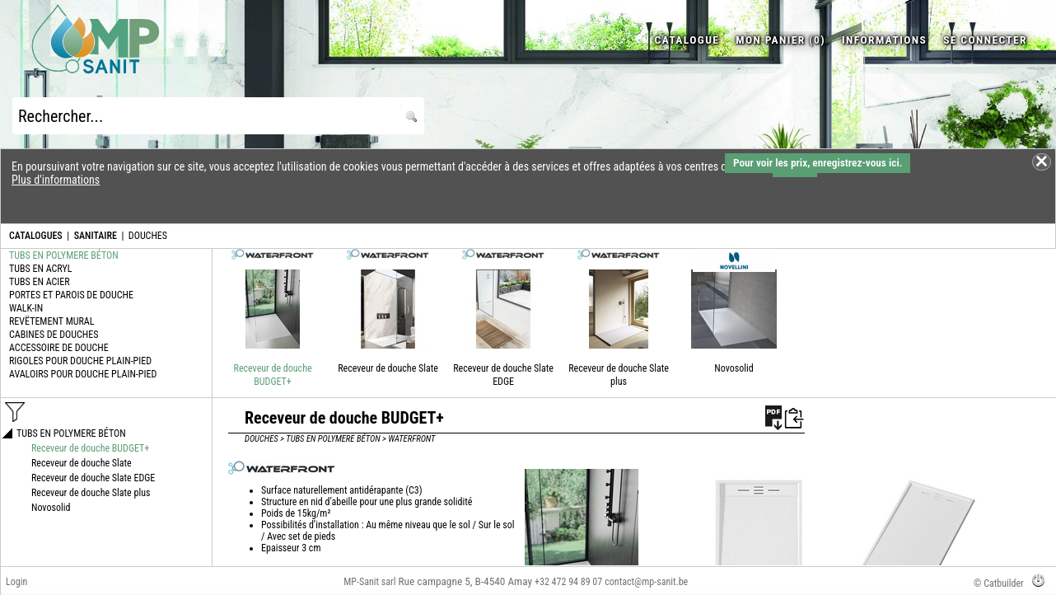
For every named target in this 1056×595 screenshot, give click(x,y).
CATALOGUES (36, 235)
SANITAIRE (95, 235)
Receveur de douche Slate (388, 368)
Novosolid (733, 368)
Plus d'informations (56, 179)
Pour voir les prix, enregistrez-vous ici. (817, 163)
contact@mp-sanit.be (646, 582)
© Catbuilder (999, 583)
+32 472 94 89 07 (568, 582)
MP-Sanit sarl (369, 582)
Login (16, 582)
